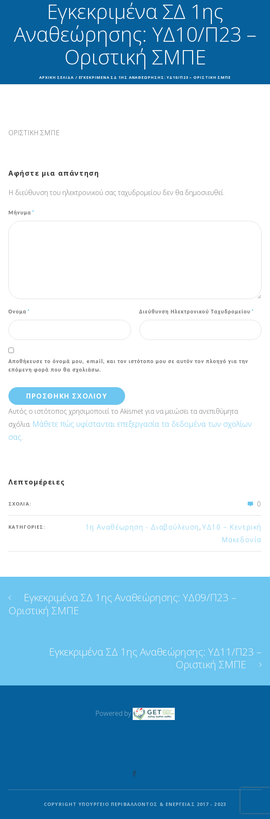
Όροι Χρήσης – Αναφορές (135, 752)
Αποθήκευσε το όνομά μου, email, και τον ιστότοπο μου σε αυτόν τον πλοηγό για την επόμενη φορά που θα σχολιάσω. (128, 365)
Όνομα (19, 311)
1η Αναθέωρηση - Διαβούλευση (142, 527)
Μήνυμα (21, 212)
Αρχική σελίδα (56, 77)
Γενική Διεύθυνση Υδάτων (93, 740)
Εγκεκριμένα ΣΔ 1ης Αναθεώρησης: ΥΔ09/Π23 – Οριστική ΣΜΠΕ (122, 603)
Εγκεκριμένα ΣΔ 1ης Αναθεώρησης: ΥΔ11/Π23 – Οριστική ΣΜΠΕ (155, 658)
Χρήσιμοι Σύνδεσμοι (186, 740)
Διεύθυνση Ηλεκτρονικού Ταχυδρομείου (196, 311)
